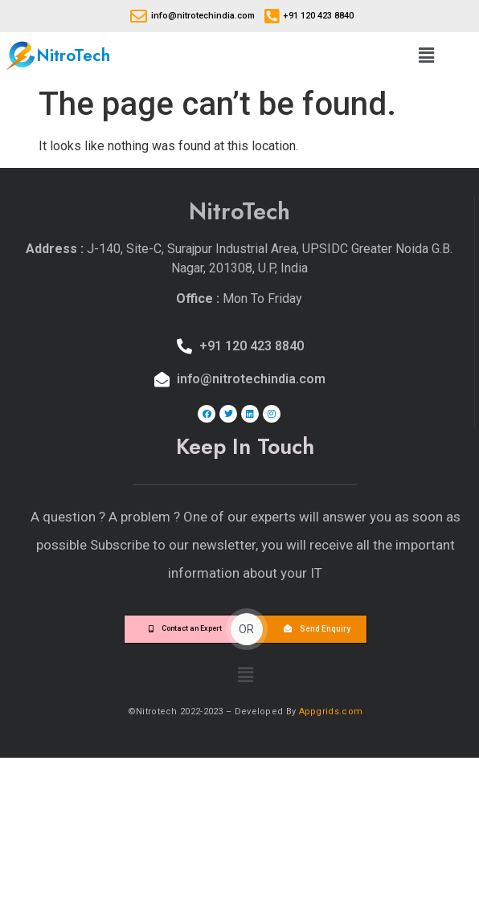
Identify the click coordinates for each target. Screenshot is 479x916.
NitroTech (73, 55)
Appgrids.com (331, 711)
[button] (426, 55)
